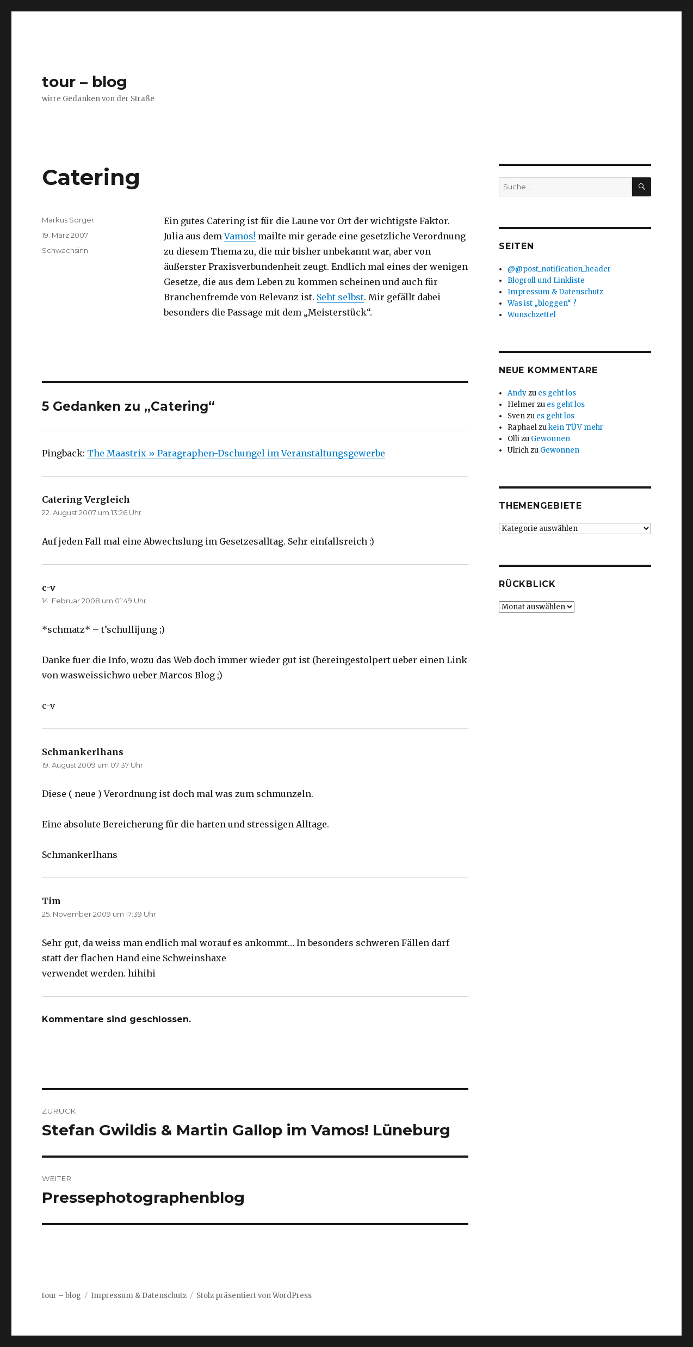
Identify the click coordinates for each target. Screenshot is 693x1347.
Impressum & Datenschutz (555, 291)
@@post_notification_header (559, 269)
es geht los (557, 393)
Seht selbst (340, 297)
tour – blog (84, 81)
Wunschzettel (532, 314)
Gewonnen (550, 438)
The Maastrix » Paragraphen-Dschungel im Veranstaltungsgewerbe (236, 453)
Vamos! (240, 236)
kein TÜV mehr (575, 427)
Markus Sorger (68, 219)
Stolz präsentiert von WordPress (254, 1295)
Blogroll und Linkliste (546, 280)
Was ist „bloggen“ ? (542, 303)
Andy (517, 393)
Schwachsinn (65, 250)
